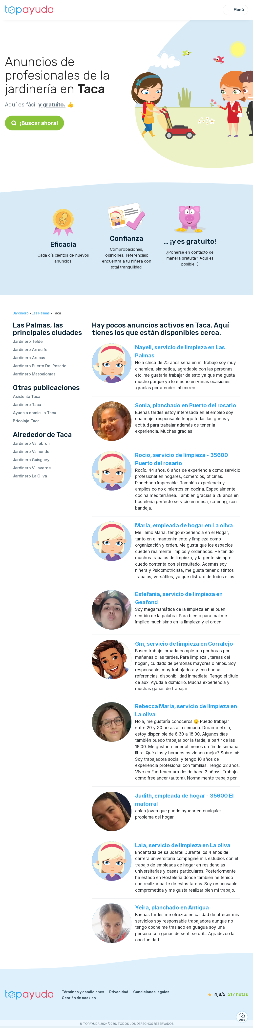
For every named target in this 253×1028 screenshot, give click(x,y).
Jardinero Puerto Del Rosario (39, 365)
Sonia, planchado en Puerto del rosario (185, 405)
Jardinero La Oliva (30, 475)
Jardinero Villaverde (32, 467)
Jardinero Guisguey (31, 459)
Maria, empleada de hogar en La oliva (184, 525)
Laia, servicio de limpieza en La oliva (182, 845)
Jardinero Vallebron (31, 443)
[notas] (222, 994)
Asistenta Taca (26, 396)
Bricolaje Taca (26, 420)
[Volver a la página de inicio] (29, 10)
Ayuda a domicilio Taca (34, 412)
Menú (235, 9)
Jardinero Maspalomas (34, 373)
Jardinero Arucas (29, 357)
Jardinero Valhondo (31, 451)
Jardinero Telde (28, 341)
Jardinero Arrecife (30, 349)
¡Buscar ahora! (34, 123)
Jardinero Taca (27, 404)
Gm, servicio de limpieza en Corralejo (184, 643)
